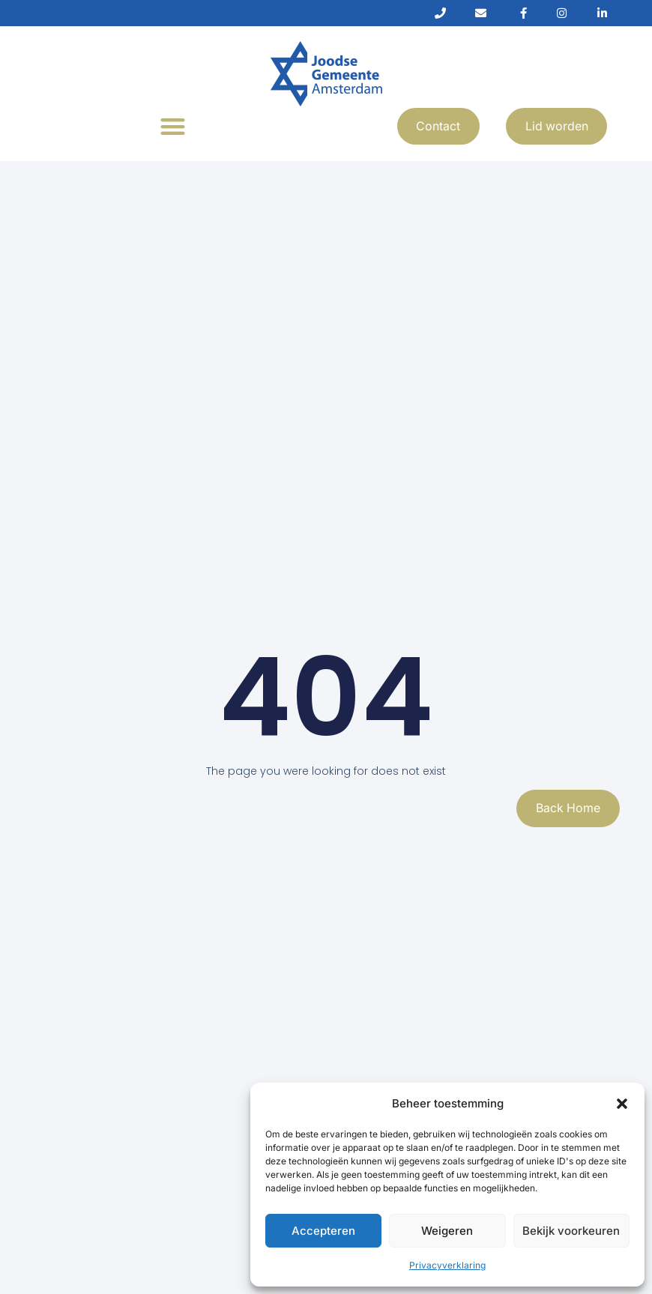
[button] (622, 1103)
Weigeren (447, 1231)
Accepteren (323, 1231)
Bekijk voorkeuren (571, 1231)
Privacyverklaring (447, 1265)
